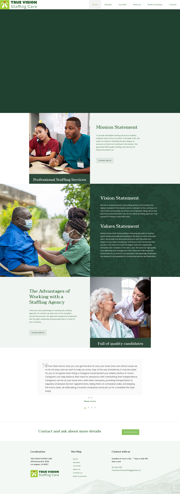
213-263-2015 (117, 467)
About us (75, 469)
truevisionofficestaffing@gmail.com (126, 470)
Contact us (76, 473)
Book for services (79, 476)
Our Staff (76, 466)
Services (75, 462)
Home (74, 459)
